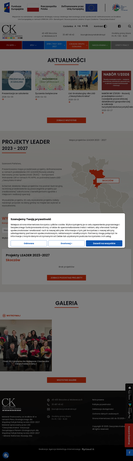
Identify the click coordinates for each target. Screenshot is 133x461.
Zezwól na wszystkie (104, 243)
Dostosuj (66, 243)
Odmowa (29, 243)
